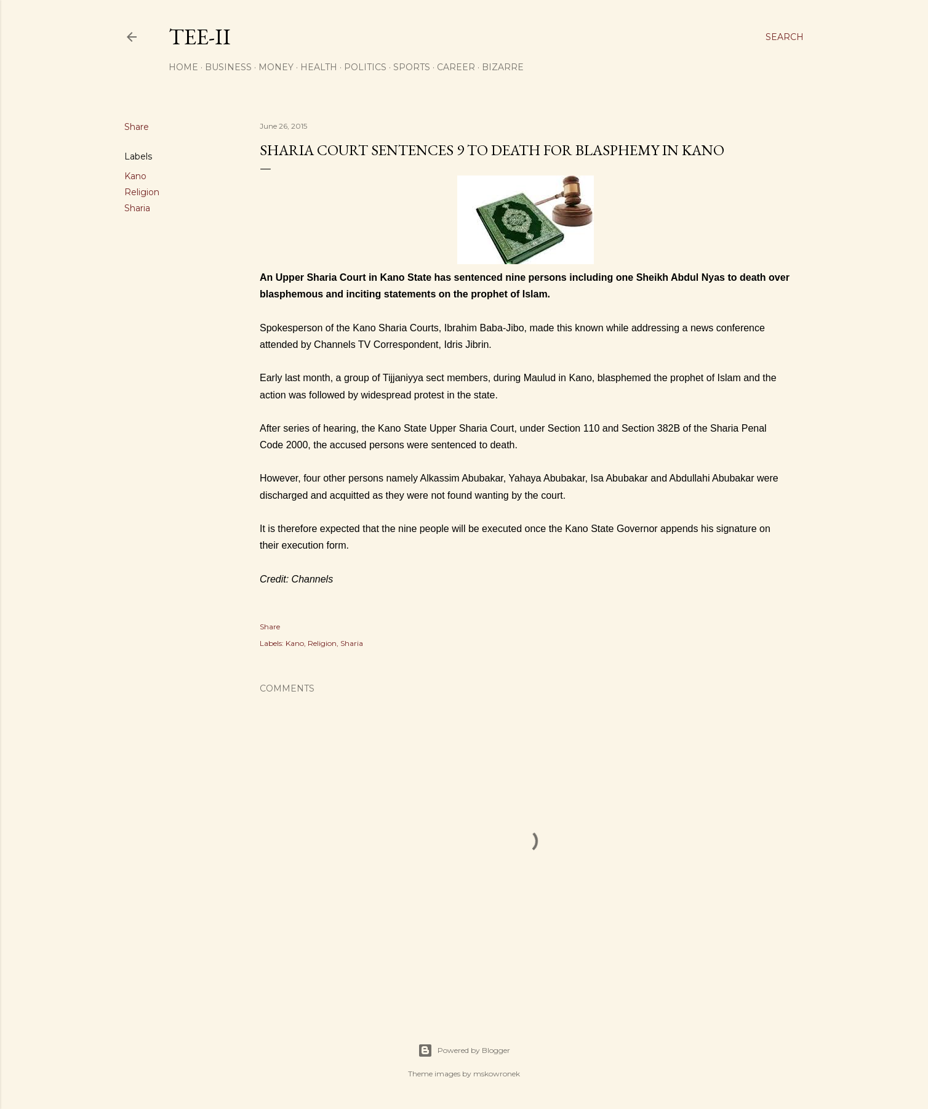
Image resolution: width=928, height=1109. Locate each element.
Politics (365, 67)
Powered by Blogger (464, 1050)
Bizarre (503, 67)
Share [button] (136, 126)
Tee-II (200, 36)
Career (456, 67)
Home (183, 67)
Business (228, 67)
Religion (141, 192)
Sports (411, 67)
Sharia (137, 208)
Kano (135, 176)
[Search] (785, 37)
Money (276, 67)
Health (318, 67)
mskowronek (496, 1073)
